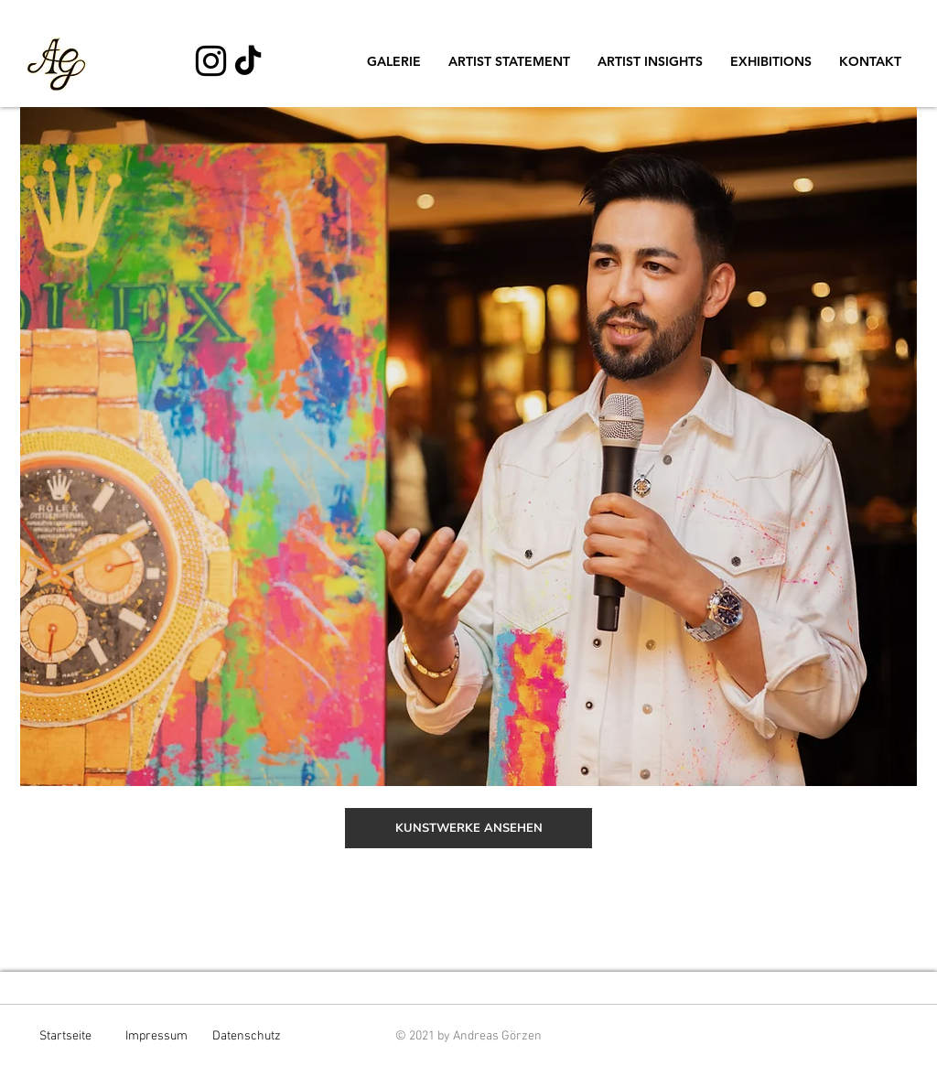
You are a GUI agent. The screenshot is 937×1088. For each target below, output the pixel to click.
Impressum (156, 1036)
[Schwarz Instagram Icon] (211, 60)
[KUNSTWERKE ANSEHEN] (468, 828)
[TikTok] (248, 62)
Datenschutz (246, 1036)
